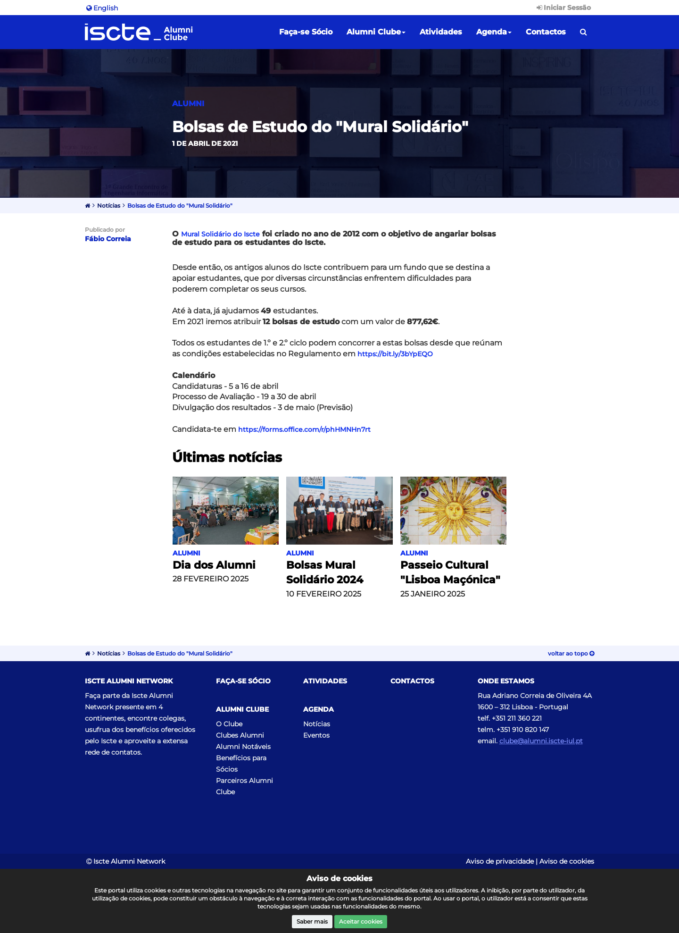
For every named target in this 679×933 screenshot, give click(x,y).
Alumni (186, 553)
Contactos (546, 31)
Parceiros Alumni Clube (244, 786)
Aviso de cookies (566, 861)
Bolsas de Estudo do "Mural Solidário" (179, 205)
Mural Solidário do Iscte (220, 234)
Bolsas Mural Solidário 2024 (324, 572)
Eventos (316, 735)
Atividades (441, 31)
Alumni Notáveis (243, 746)
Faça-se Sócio (305, 31)
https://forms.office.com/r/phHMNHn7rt (304, 429)
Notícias (108, 205)
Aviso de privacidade (500, 861)
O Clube (229, 724)
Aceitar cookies (360, 921)
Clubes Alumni (240, 735)
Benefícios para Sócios (241, 763)
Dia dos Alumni (214, 565)
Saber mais (312, 921)
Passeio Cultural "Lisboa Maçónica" (450, 572)
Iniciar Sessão (563, 7)
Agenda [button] (494, 31)
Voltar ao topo (571, 653)
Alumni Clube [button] (376, 31)
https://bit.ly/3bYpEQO (395, 354)
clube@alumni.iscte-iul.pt (541, 741)
